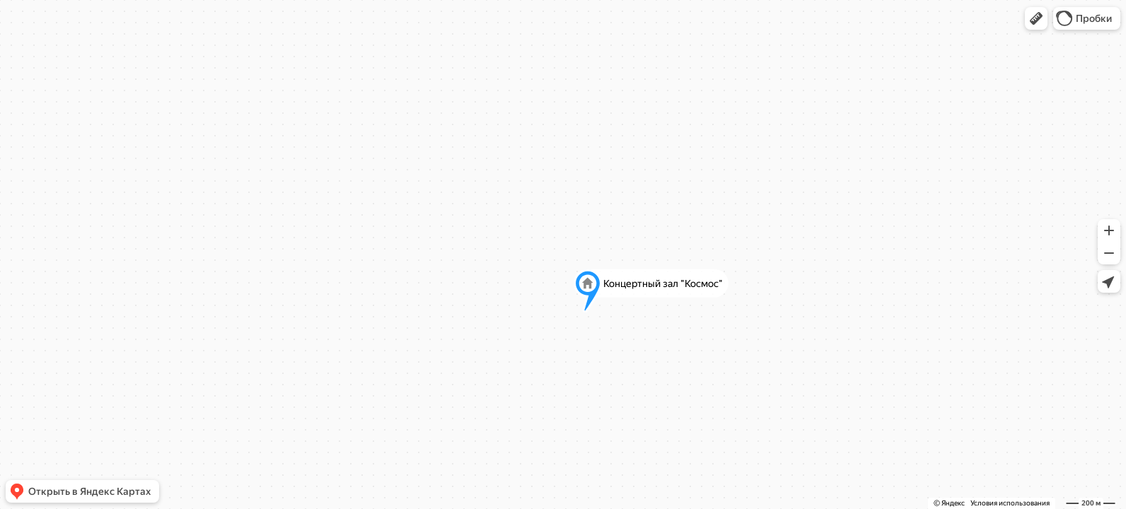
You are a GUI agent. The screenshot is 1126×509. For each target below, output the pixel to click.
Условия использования (1010, 503)
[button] (1036, 18)
